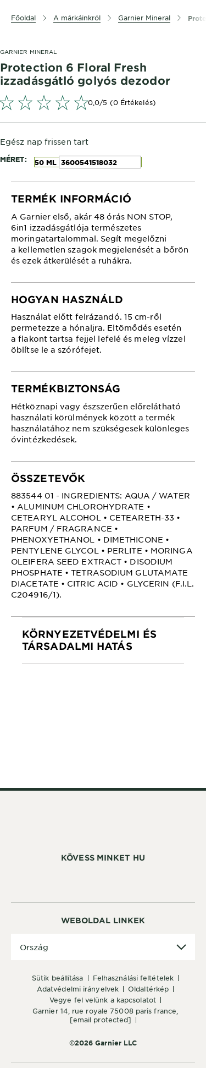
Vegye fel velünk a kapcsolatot (102, 999)
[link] (103, 102)
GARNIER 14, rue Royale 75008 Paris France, (105, 1015)
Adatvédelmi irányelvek (78, 988)
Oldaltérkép (148, 988)
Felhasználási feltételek (133, 977)
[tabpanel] (103, 232)
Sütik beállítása (57, 977)
